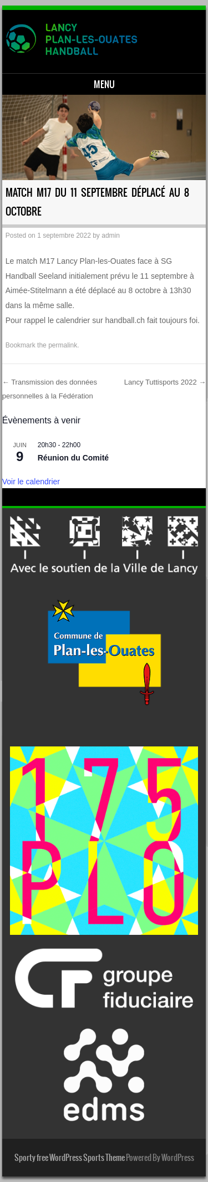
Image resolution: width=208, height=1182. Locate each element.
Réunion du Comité (73, 457)
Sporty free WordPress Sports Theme (69, 1158)
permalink (62, 345)
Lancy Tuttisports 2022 (165, 382)
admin (111, 235)
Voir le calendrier (31, 481)
